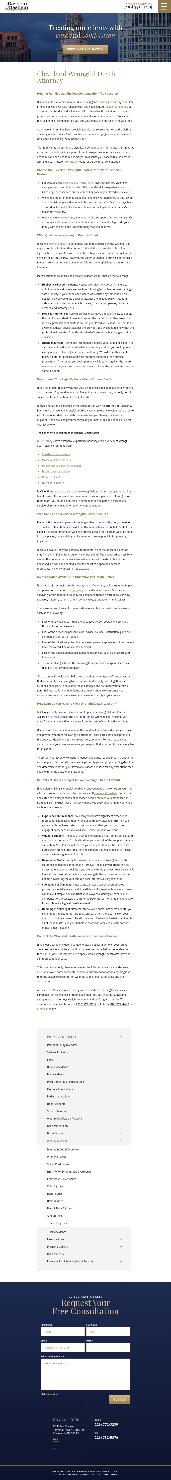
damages (77, 590)
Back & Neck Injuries (59, 1208)
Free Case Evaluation (85, 49)
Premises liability (52, 477)
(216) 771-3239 (137, 8)
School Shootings (57, 1111)
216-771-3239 (86, 1004)
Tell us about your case (54, 1356)
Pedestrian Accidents (60, 1096)
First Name (48, 1325)
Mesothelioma (55, 1239)
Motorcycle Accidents (60, 1089)
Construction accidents (56, 454)
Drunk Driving (55, 1133)
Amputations (55, 1215)
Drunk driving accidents (56, 471)
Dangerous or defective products (61, 465)
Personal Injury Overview (62, 1045)
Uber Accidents (56, 1103)
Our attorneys (45, 441)
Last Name (93, 1325)
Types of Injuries (57, 1223)
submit (120, 1399)
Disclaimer (110, 1474)
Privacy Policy (91, 1474)
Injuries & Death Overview (63, 1149)
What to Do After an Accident (64, 1118)
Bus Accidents (55, 1074)
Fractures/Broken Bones (61, 1179)
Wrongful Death (56, 1157)
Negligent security (53, 482)
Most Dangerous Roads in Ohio (65, 1081)
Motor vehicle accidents (56, 460)
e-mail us (42, 1008)
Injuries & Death (57, 1140)
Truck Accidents (56, 1232)
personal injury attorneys (77, 182)
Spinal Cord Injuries (59, 1164)
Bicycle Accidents (57, 1067)
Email (45, 1340)
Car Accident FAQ (57, 1126)
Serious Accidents (58, 1052)
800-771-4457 (119, 1004)
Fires (50, 1059)
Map (56, 1439)
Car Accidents (55, 1254)
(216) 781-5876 (106, 1437)
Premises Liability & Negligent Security (70, 1261)
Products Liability (57, 1246)
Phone (91, 1340)
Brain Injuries (55, 1201)
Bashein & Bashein (116, 106)
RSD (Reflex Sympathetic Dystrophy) (69, 1171)
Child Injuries (55, 1186)
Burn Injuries (55, 1193)
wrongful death (58, 243)
